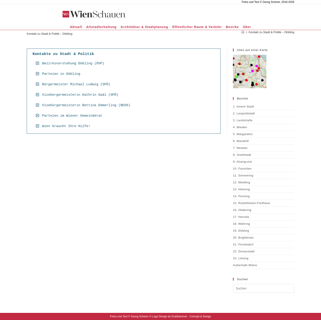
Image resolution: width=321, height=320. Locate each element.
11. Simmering (243, 175)
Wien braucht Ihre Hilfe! (66, 126)
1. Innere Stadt (243, 106)
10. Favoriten (242, 168)
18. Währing (241, 223)
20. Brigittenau (243, 237)
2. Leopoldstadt (244, 113)
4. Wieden (240, 127)
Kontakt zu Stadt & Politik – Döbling (271, 32)
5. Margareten (243, 134)
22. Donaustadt (244, 251)
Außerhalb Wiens (245, 265)
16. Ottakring (242, 210)
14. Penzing (241, 196)
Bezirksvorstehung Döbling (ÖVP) (73, 63)
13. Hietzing (241, 189)
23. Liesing (240, 258)
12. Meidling (241, 182)
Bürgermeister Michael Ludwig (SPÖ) (76, 84)
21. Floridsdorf (243, 244)
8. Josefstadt (242, 154)
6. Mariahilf (241, 141)
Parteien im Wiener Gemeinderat (72, 116)
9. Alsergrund (242, 161)
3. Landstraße (243, 120)
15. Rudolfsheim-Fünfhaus (251, 203)
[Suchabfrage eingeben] (263, 288)
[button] (125, 63)
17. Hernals (241, 217)
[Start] (242, 32)
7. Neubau (240, 148)
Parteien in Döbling (61, 74)
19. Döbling (241, 230)
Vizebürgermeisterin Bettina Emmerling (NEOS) (86, 105)
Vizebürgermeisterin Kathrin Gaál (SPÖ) (80, 95)
